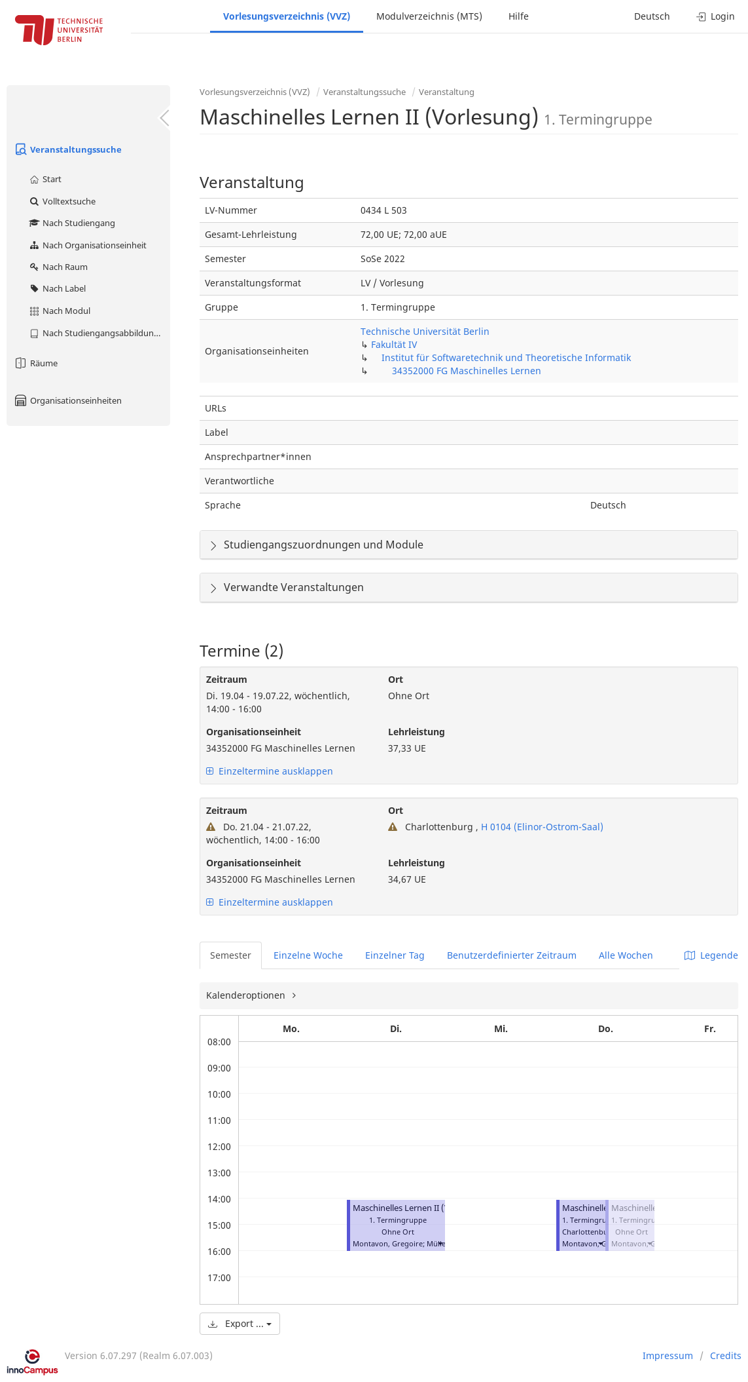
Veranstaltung (446, 92)
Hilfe (518, 16)
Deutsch (652, 16)
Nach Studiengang (71, 223)
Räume (35, 363)
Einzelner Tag (395, 955)
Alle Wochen (626, 955)
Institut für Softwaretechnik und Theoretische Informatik (506, 357)
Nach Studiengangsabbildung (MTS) (99, 333)
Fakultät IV (394, 344)
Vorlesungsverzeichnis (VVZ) (286, 16)
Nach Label (57, 288)
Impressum (668, 1355)
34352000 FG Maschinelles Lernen (466, 370)
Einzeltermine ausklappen (269, 771)
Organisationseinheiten (67, 400)
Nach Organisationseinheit (87, 245)
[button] (439, 1243)
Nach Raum (58, 267)
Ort (395, 679)
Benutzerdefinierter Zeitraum (512, 955)
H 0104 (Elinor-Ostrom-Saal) (540, 826)
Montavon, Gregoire (388, 1243)
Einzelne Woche (308, 955)
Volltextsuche (62, 201)
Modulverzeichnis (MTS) (429, 16)
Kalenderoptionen (247, 995)
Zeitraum (226, 679)
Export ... (240, 1323)
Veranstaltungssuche (67, 149)
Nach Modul (59, 311)
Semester (230, 955)
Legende (711, 955)
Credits (725, 1355)
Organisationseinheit (253, 731)
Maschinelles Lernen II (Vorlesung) (420, 1208)
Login (715, 16)
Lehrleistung (416, 731)
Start (45, 179)
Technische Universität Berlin (425, 331)
